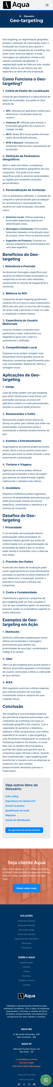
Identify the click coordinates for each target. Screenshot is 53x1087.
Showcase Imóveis (26, 921)
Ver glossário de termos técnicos (24, 830)
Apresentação (26, 962)
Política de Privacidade (26, 1075)
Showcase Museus (26, 925)
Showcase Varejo (27, 930)
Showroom (26, 947)
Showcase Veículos (26, 934)
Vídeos (26, 971)
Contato (26, 985)
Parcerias (26, 976)
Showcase (26, 943)
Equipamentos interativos (26, 939)
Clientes (26, 967)
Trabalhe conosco (26, 980)
